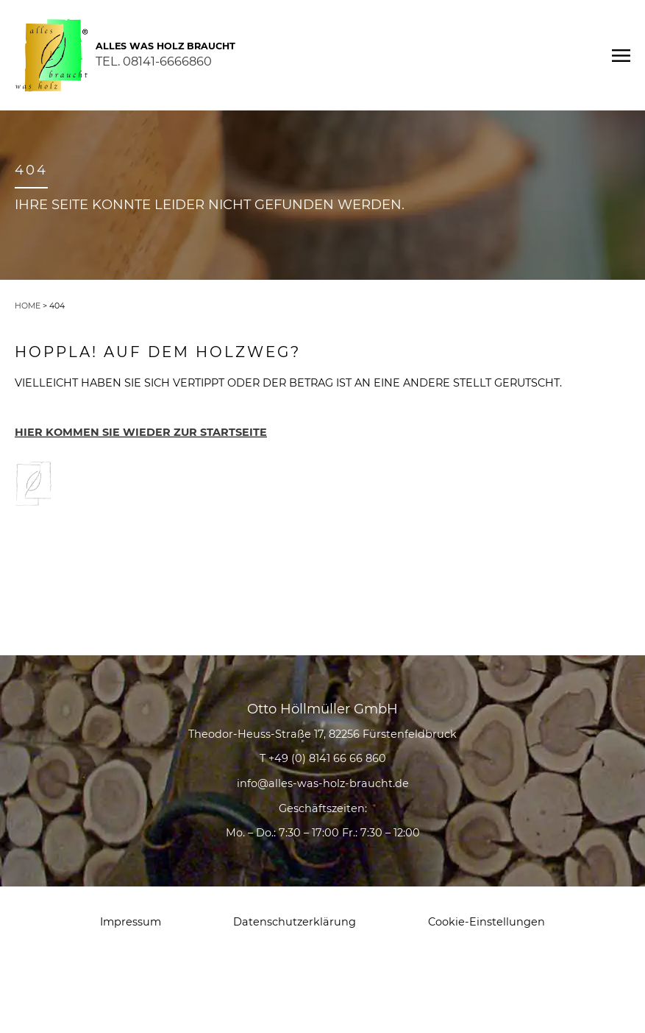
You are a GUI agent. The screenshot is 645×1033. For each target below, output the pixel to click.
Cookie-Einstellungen (486, 921)
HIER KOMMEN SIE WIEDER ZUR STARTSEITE (141, 432)
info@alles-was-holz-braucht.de (323, 783)
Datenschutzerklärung (294, 921)
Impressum (130, 921)
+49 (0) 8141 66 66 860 (327, 758)
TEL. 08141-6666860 (154, 61)
